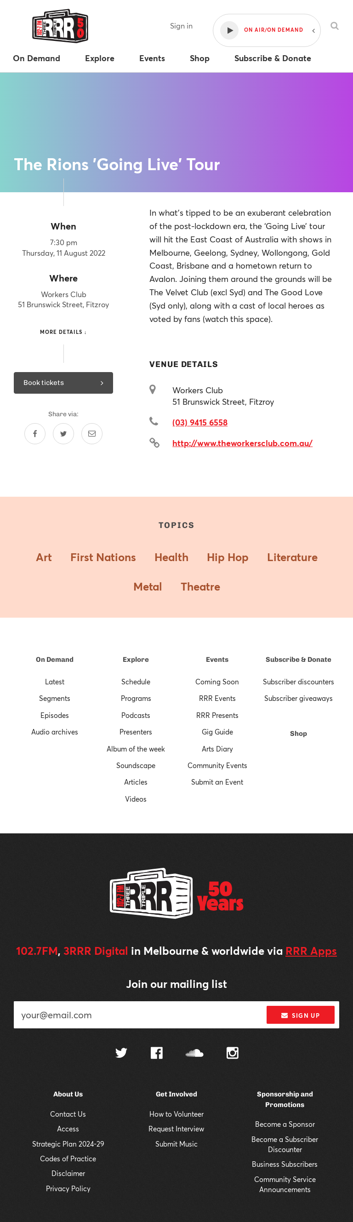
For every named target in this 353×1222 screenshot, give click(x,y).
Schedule (135, 681)
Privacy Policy (68, 1188)
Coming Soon (217, 681)
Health (171, 557)
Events (217, 659)
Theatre (200, 586)
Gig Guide (217, 731)
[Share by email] (91, 433)
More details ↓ (63, 331)
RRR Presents (217, 715)
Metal (147, 586)
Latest (54, 681)
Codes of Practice (68, 1158)
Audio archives (54, 731)
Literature (292, 557)
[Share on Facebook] (35, 433)
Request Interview (176, 1128)
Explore (136, 659)
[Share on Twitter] (63, 433)
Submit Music (176, 1143)
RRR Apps (311, 950)
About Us (68, 1094)
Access (68, 1128)
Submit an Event (217, 781)
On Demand (55, 659)
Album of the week (136, 748)
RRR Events (217, 698)
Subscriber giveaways (298, 698)
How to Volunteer (176, 1114)
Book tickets (63, 383)
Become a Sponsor (285, 1124)
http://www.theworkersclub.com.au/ (242, 442)
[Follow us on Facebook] (157, 1054)
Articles (136, 781)
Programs (136, 698)
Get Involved (176, 1094)
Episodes (54, 715)
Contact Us (68, 1114)
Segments (54, 698)
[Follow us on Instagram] (233, 1054)
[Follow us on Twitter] (121, 1054)
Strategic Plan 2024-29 (68, 1143)
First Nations (103, 557)
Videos (136, 798)
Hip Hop (228, 557)
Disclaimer (68, 1173)
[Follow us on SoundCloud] (195, 1054)
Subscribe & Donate (298, 659)
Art (44, 557)
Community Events (217, 765)
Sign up (300, 1015)
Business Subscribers (285, 1164)
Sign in (181, 25)
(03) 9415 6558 (200, 422)
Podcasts (135, 715)
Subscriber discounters (298, 681)
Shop (298, 733)
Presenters (136, 731)
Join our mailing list (176, 983)
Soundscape (135, 765)
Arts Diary (217, 748)
